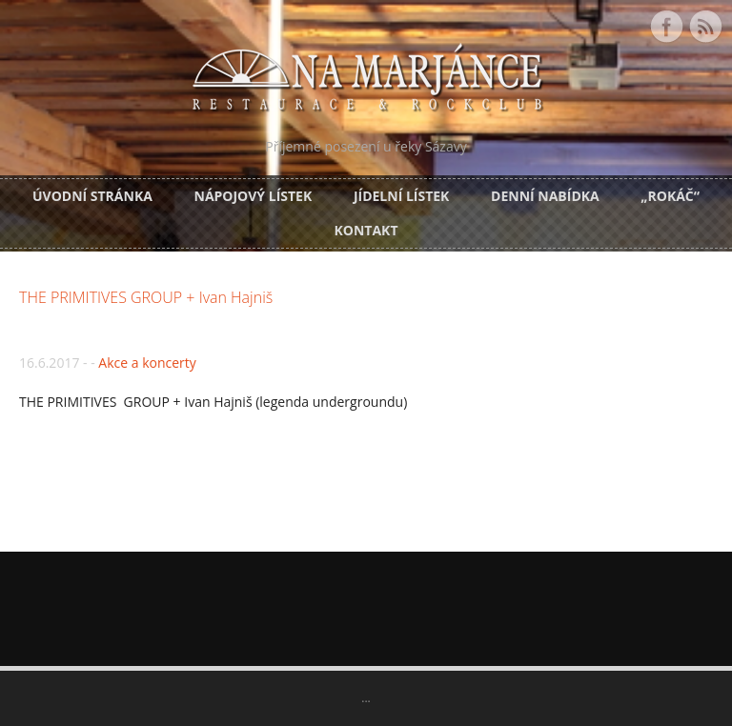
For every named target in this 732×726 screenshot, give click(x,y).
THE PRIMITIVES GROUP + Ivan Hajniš (146, 297)
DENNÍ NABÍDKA (545, 196)
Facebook (666, 27)
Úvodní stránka (92, 196)
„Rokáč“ (670, 196)
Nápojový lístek (253, 196)
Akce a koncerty (146, 362)
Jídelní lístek (402, 196)
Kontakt (366, 230)
